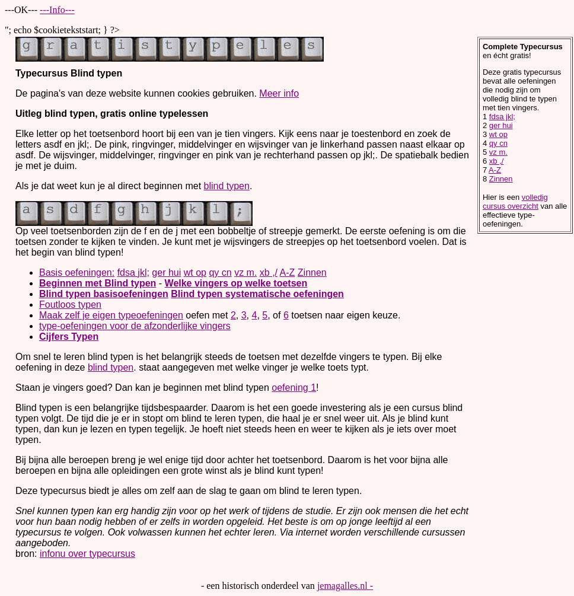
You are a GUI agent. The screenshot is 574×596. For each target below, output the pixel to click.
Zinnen (312, 272)
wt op (195, 272)
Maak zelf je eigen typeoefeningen (111, 315)
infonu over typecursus (87, 554)
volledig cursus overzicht (515, 202)
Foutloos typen (70, 304)
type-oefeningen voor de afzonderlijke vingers (135, 326)
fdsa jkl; (133, 272)
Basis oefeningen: (76, 272)
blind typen (227, 186)
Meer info (279, 93)
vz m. (245, 272)
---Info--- (57, 10)
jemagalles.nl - (345, 586)
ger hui (166, 272)
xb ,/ (269, 272)
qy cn (220, 272)
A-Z (287, 272)
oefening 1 (294, 388)
